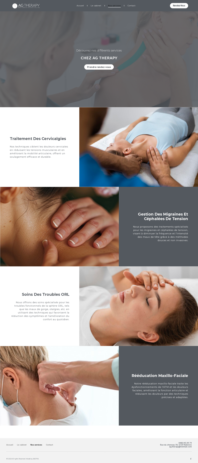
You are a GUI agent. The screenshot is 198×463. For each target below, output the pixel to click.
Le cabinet (96, 6)
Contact (131, 6)
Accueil (80, 6)
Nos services (114, 6)
